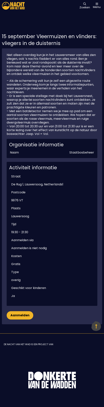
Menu (97, 6)
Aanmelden (19, 315)
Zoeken (84, 6)
